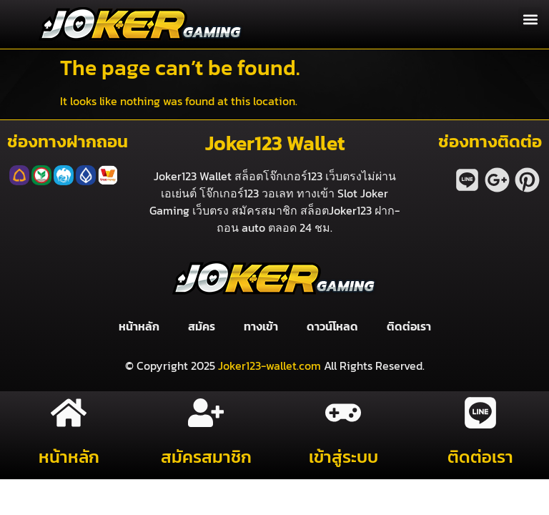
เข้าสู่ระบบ (343, 456)
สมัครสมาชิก (206, 456)
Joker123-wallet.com (269, 365)
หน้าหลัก (139, 326)
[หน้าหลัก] (68, 413)
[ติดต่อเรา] (480, 413)
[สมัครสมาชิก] (206, 413)
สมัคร (201, 326)
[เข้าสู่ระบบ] (343, 413)
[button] (530, 19)
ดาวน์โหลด (332, 326)
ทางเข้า (261, 326)
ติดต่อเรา (409, 326)
